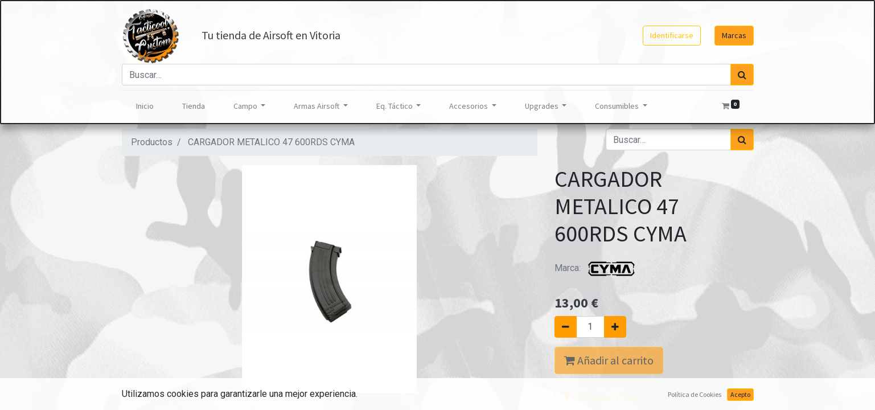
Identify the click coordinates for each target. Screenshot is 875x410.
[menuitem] (145, 106)
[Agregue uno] (615, 327)
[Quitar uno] (565, 327)
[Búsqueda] (742, 74)
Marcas (734, 35)
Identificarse (671, 35)
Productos (151, 142)
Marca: (597, 268)
